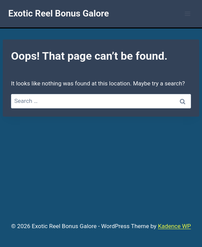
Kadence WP (174, 226)
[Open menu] (187, 13)
